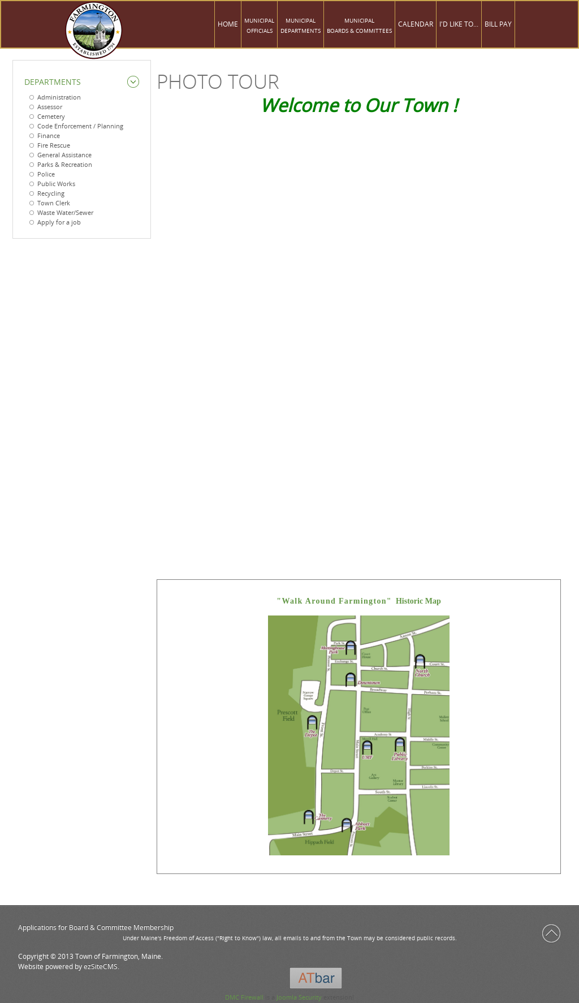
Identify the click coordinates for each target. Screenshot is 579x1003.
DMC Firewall (244, 997)
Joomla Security (299, 997)
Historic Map (358, 601)
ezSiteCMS (101, 966)
